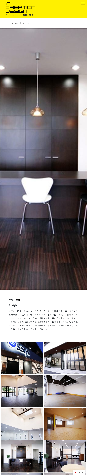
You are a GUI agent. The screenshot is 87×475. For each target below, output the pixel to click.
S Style (26, 23)
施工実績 (14, 23)
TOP (5, 23)
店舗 (17, 300)
